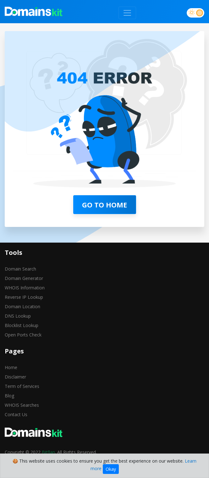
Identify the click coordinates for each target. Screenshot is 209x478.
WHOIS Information (25, 288)
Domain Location (22, 306)
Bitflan (48, 452)
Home (11, 367)
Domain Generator (24, 278)
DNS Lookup (18, 316)
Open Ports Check (23, 335)
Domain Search (20, 269)
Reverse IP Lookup (24, 297)
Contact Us (16, 414)
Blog (9, 396)
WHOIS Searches (22, 405)
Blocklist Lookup (21, 325)
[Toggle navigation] (127, 13)
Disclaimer (15, 377)
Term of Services (22, 386)
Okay (111, 469)
